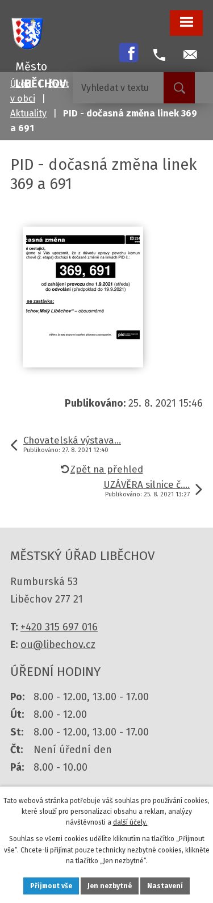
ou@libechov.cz (57, 644)
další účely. (130, 822)
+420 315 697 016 (59, 627)
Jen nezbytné (109, 886)
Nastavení (165, 886)
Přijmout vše (51, 886)
